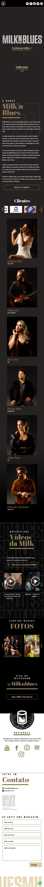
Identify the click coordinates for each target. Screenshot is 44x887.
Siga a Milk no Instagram (21, 697)
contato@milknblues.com (11, 788)
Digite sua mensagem (22, 853)
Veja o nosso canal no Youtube (24, 564)
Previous (2, 209)
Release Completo (22, 187)
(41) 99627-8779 (8, 791)
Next (41, 209)
